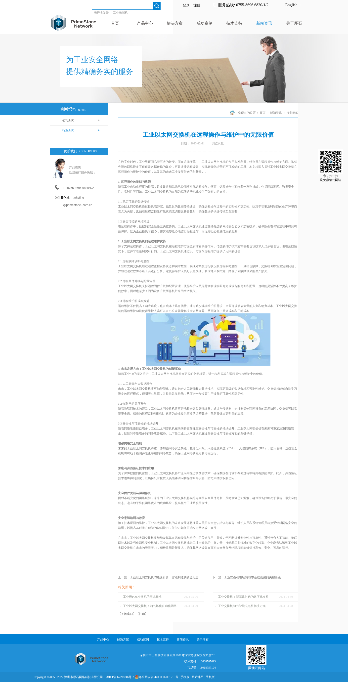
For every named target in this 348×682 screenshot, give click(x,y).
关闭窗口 (127, 614)
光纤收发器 (101, 12)
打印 (142, 614)
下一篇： (246, 577)
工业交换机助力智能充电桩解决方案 (242, 606)
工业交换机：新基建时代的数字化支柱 (243, 596)
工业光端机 (120, 12)
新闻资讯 (276, 113)
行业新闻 (292, 113)
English (291, 5)
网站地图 (197, 677)
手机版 (184, 677)
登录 (186, 5)
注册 (196, 5)
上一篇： (158, 577)
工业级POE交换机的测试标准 (142, 596)
